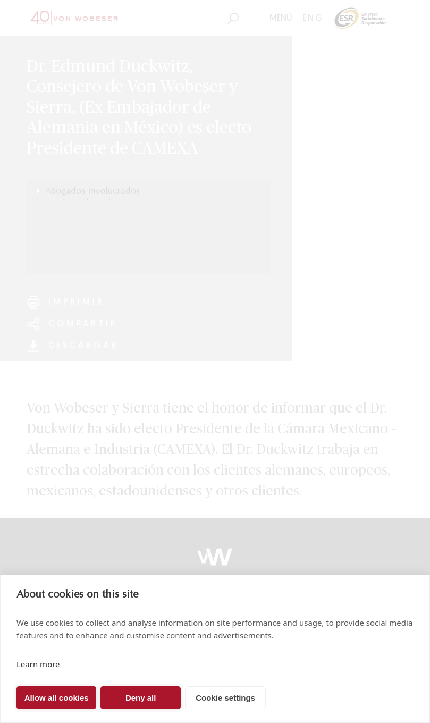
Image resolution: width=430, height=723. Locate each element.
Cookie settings (225, 697)
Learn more (38, 664)
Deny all (140, 697)
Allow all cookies (56, 697)
